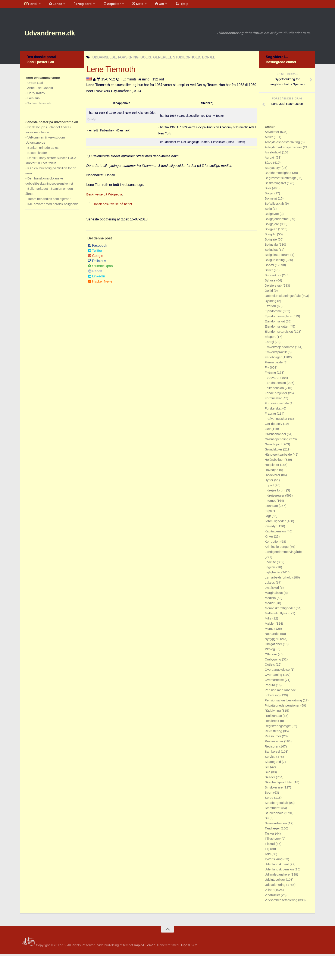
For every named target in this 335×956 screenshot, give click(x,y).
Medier (270, 605)
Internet (270, 502)
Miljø (268, 620)
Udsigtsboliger (275, 881)
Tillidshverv (273, 840)
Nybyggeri (272, 641)
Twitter (95, 253)
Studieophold (274, 815)
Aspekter (106, 5)
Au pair (270, 159)
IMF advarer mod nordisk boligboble (52, 206)
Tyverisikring (274, 861)
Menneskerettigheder (280, 610)
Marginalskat (274, 595)
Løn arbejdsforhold (278, 579)
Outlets (270, 666)
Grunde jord (273, 446)
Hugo (183, 947)
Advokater (272, 134)
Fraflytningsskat (276, 421)
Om (150, 5)
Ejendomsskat (275, 323)
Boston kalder (37, 155)
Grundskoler (274, 451)
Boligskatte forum (277, 257)
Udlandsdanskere (278, 876)
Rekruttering (274, 733)
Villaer (270, 892)
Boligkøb (271, 231)
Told (268, 856)
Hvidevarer (273, 477)
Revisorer (272, 748)
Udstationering (275, 887)
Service (270, 759)
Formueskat (273, 400)
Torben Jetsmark (39, 105)
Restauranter (274, 743)
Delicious (97, 263)
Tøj (267, 851)
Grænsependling (277, 441)
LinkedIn (96, 278)
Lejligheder (273, 574)
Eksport (270, 339)
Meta (130, 5)
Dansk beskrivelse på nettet (114, 206)
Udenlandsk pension (280, 871)
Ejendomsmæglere (278, 318)
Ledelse (271, 564)
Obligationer (274, 646)
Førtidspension (276, 385)
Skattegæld (273, 764)
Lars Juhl (33, 100)
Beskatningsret (276, 185)
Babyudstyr (273, 170)
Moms (269, 630)
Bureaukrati (273, 277)
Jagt (268, 518)
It (266, 513)
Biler (268, 190)
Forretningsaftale (277, 405)
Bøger (269, 195)
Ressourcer (273, 738)
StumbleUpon (100, 268)
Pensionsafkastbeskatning (284, 702)
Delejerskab (273, 287)
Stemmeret (273, 810)
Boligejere (272, 226)
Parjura (270, 687)
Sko (268, 774)
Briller (269, 272)
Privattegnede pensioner (282, 707)
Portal (30, 5)
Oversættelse (275, 682)
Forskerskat (273, 410)
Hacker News (100, 283)
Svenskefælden (276, 825)
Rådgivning (273, 712)
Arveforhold (273, 154)
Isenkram (272, 508)
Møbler (270, 625)
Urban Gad (35, 85)
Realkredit (272, 723)
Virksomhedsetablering (281, 902)
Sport (269, 794)
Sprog (269, 800)
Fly (267, 369)
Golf (268, 431)
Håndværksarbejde (279, 456)
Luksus (270, 584)
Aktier (269, 139)
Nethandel (272, 636)
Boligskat (272, 252)
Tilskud (270, 846)
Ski (267, 769)
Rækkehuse (274, 718)
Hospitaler (272, 467)
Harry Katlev (36, 95)
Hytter (269, 482)
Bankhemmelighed (278, 175)
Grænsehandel (276, 436)
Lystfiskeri (272, 590)
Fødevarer (272, 380)
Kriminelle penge (277, 549)
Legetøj (270, 569)
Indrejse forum (275, 492)
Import (270, 487)
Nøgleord (78, 5)
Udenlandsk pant (277, 866)
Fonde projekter (276, 395)
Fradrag (271, 415)
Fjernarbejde (274, 364)
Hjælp (171, 5)
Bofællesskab (275, 205)
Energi (270, 344)
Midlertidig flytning (278, 615)
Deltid (269, 292)
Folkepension (275, 390)
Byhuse (270, 282)
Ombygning (273, 661)
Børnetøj (271, 200)
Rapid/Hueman (144, 947)
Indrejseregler (275, 497)
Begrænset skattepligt (281, 180)
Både (269, 164)
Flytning (271, 374)
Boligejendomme (277, 221)
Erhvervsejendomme (280, 349)
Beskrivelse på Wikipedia (105, 196)
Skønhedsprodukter (279, 784)
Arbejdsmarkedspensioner (284, 149)
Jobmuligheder (276, 523)
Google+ (96, 258)
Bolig (269, 211)
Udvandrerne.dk (57, 34)
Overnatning (274, 677)
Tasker (270, 835)
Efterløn (271, 308)
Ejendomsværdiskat (279, 333)
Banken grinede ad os (43, 150)
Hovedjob (272, 472)
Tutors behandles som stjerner (49, 201)
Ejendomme (274, 313)
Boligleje (271, 241)
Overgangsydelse (278, 671)
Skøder (270, 779)
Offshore (271, 656)
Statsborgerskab (277, 805)
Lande (53, 5)
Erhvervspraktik (276, 354)
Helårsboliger (275, 461)
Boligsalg (272, 246)
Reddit (95, 273)
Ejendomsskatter (277, 328)
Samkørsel (273, 753)
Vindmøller (273, 897)
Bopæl (270, 267)
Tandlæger (273, 830)
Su (267, 820)
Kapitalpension (276, 533)
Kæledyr (271, 528)
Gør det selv (274, 426)
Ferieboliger (273, 359)
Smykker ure (274, 789)
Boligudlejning (275, 262)
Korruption (272, 543)
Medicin (271, 600)
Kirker (269, 538)
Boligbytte (272, 216)
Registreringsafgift (278, 728)
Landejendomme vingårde (283, 554)
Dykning (271, 303)
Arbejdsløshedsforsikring (283, 144)
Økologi (270, 651)
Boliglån (271, 236)
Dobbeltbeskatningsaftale (283, 298)
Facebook (97, 247)
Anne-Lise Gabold (40, 90)
